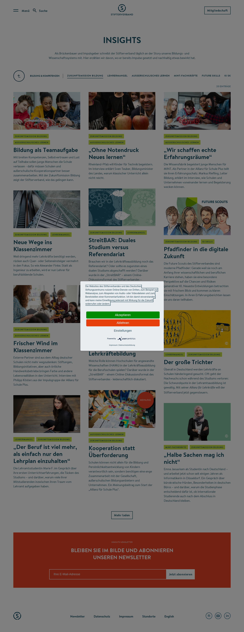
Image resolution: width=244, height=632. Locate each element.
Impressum (113, 345)
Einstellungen (123, 330)
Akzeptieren (123, 315)
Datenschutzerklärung (127, 345)
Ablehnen (123, 323)
